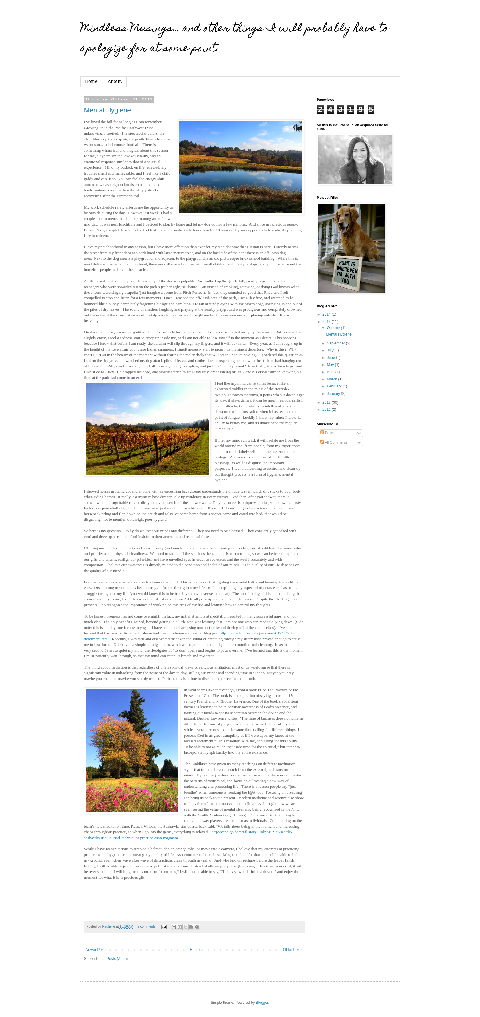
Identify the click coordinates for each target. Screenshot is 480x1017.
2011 (327, 409)
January (334, 393)
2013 (327, 322)
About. (115, 81)
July (330, 350)
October (334, 328)
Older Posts (292, 950)
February (334, 386)
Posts (327, 433)
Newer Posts (96, 950)
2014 (327, 314)
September (336, 343)
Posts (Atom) (117, 958)
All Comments (334, 442)
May (331, 365)
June (331, 357)
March (332, 379)
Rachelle (109, 926)
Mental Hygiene (107, 110)
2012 (327, 402)
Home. (92, 81)
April (331, 372)
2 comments (146, 926)
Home (195, 950)
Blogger (262, 1002)
